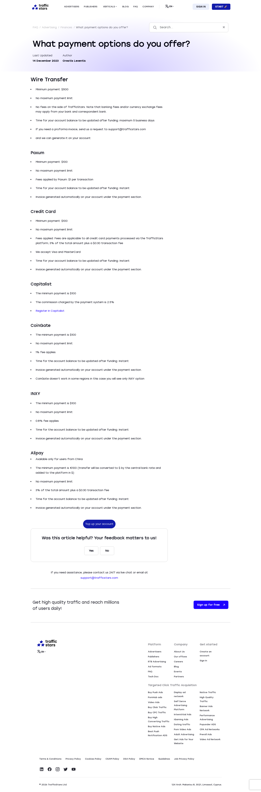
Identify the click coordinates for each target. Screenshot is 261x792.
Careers (178, 661)
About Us (179, 651)
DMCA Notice (146, 759)
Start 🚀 (221, 6)
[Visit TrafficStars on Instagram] (57, 769)
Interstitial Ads (182, 714)
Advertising (50, 27)
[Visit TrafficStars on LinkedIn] (41, 769)
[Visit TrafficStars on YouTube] (73, 769)
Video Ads (153, 702)
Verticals (109, 6)
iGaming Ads (181, 719)
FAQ (36, 27)
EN (168, 6)
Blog (176, 666)
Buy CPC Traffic (157, 712)
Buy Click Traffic (157, 707)
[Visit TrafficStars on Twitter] (65, 769)
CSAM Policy (112, 759)
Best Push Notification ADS (157, 733)
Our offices (180, 656)
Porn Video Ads (182, 729)
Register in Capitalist (50, 310)
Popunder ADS (208, 724)
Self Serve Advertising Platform (180, 705)
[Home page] (40, 6)
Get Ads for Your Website (183, 741)
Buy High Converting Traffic (158, 719)
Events (178, 671)
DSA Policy (129, 759)
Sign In (201, 6)
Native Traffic (208, 692)
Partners (179, 676)
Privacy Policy (73, 759)
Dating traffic (182, 724)
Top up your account (99, 524)
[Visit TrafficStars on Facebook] (49, 769)
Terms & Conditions (50, 759)
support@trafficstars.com (99, 577)
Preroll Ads (206, 734)
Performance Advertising (207, 717)
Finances (66, 27)
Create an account (206, 653)
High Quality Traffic (207, 699)
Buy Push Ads (155, 692)
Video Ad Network (210, 739)
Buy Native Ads (156, 726)
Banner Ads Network (206, 708)
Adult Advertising (184, 734)
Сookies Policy (93, 759)
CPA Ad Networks (210, 729)
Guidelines (164, 759)
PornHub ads (155, 697)
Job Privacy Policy (184, 759)
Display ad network (180, 694)
